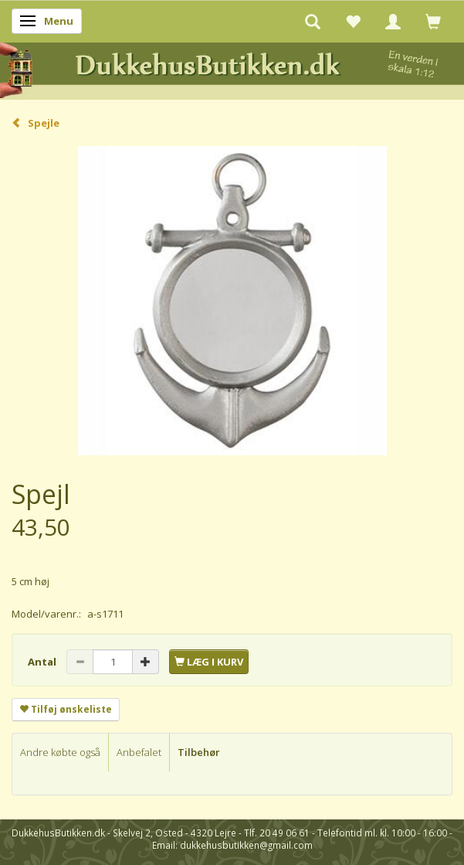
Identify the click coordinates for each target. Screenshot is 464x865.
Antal (43, 662)
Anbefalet (139, 752)
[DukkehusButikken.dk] (232, 68)
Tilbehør (199, 752)
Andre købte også (60, 752)
